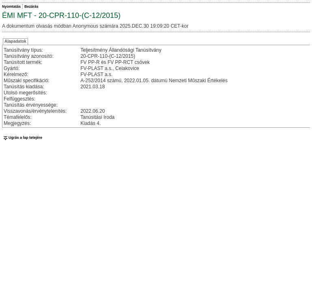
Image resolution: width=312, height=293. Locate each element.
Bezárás (31, 6)
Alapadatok (15, 41)
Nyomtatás (11, 6)
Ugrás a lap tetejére (22, 138)
